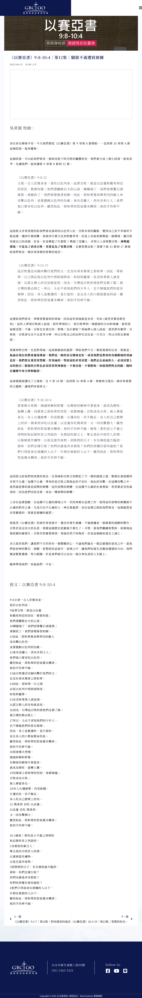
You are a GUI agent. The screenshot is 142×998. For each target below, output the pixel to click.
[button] (106, 8)
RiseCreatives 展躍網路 (91, 996)
